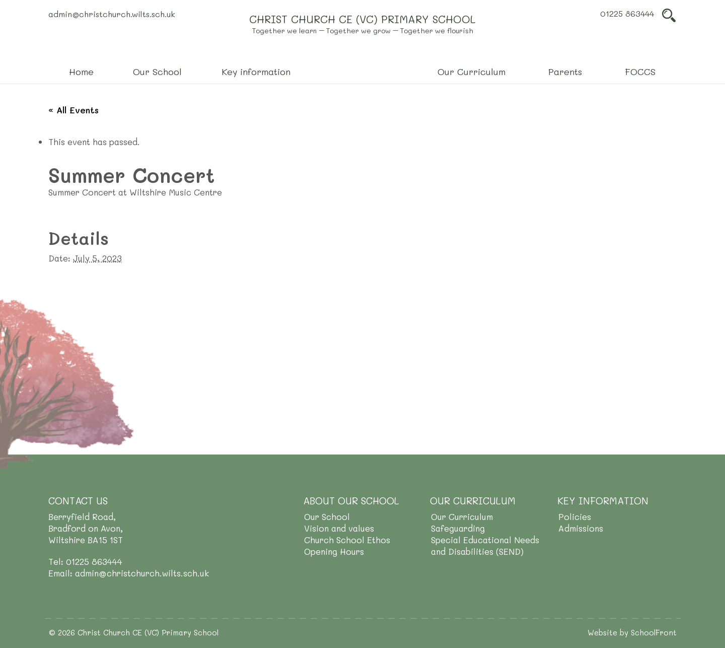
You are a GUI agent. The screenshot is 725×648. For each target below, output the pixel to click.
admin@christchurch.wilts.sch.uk (111, 14)
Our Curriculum (462, 516)
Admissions (580, 528)
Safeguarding (458, 528)
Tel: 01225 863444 (85, 561)
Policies (574, 516)
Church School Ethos (347, 539)
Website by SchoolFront (632, 632)
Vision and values (339, 528)
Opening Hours (334, 551)
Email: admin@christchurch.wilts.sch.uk (128, 572)
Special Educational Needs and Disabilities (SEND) (485, 545)
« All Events (73, 109)
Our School (327, 516)
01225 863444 (627, 13)
